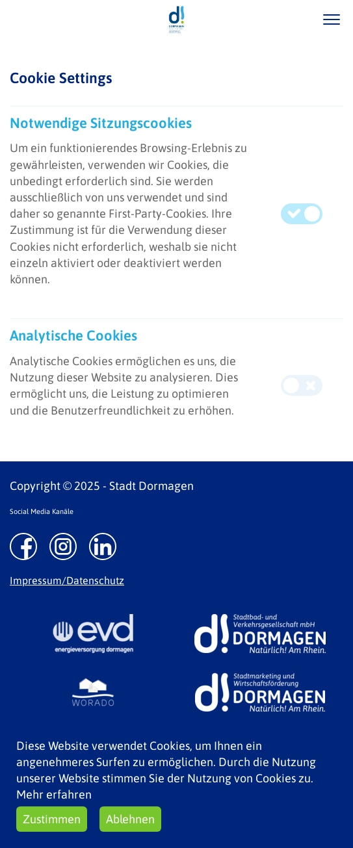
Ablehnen (130, 819)
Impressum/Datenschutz (67, 580)
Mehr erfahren (54, 794)
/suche (293, 19)
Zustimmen (52, 819)
